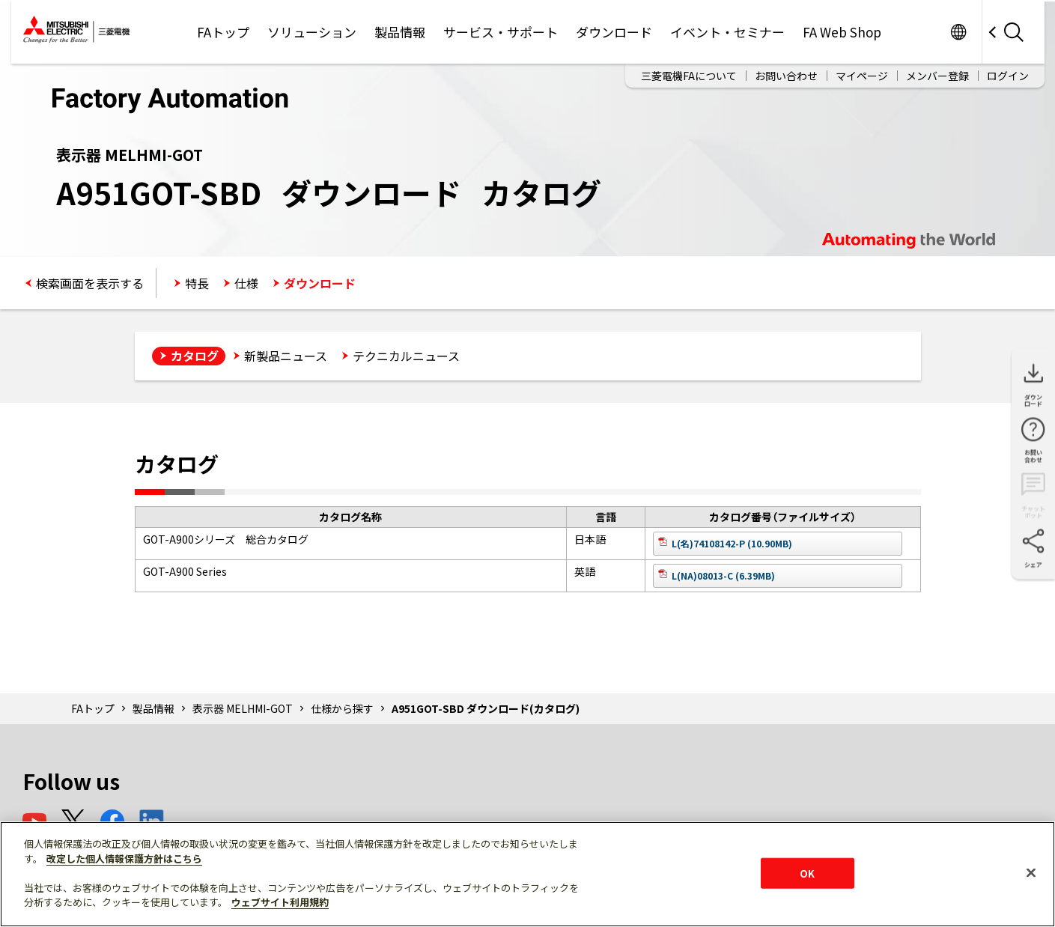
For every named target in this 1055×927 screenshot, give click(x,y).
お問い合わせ (786, 75)
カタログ (195, 356)
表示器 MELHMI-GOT (242, 708)
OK (807, 873)
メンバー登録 (937, 75)
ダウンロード (614, 31)
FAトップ (223, 31)
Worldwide (959, 32)
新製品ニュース (285, 356)
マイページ (862, 75)
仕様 (246, 283)
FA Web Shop (842, 31)
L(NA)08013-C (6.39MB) (723, 575)
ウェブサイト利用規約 (280, 902)
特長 (197, 283)
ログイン (1008, 75)
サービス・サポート (500, 31)
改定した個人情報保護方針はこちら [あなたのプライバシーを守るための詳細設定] (124, 858)
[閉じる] (1031, 872)
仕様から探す (342, 708)
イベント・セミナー (727, 31)
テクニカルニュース (406, 356)
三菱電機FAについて (689, 75)
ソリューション (311, 31)
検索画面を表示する (90, 283)
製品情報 (399, 31)
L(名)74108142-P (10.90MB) (732, 543)
